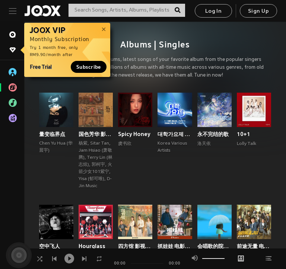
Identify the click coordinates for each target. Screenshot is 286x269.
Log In (213, 11)
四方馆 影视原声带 (135, 246)
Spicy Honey (134, 134)
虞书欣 (124, 143)
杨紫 (83, 143)
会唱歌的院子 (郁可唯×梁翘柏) (214, 246)
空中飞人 (49, 246)
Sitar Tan (99, 143)
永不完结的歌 (213, 134)
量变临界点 (52, 134)
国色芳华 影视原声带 (96, 134)
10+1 (243, 134)
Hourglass (92, 246)
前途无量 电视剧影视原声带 (254, 246)
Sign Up (258, 11)
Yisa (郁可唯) (91, 179)
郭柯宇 (98, 164)
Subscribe (88, 67)
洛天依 (204, 143)
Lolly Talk (246, 143)
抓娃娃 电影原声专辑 (175, 246)
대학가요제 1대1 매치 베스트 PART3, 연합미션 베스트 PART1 (175, 134)
